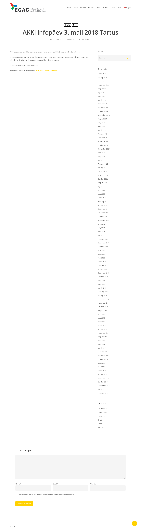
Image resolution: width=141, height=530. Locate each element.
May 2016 (101, 363)
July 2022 (101, 186)
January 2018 (102, 329)
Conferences (102, 412)
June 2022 (101, 190)
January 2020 (102, 269)
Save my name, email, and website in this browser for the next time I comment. (46, 495)
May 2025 (101, 96)
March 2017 (102, 348)
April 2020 (101, 258)
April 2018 (101, 322)
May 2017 (101, 344)
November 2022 (103, 175)
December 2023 (103, 138)
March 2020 (102, 262)
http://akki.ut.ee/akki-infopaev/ (46, 70)
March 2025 (102, 100)
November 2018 (103, 303)
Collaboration (102, 409)
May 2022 (101, 194)
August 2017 (102, 337)
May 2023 (101, 156)
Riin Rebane (57, 39)
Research (101, 427)
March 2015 (102, 389)
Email (55, 484)
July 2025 (101, 93)
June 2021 (101, 224)
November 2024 (103, 108)
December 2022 (103, 171)
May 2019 (101, 280)
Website (93, 484)
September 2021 (104, 220)
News (75, 25)
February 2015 (103, 393)
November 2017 (103, 333)
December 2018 (103, 299)
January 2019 (102, 295)
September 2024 (104, 115)
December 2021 (103, 209)
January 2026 (102, 77)
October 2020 (103, 247)
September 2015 (104, 386)
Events (67, 25)
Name (18, 484)
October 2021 (103, 216)
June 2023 (101, 153)
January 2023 (102, 168)
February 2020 (103, 265)
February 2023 (103, 164)
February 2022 (103, 201)
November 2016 (103, 356)
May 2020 (101, 254)
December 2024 (103, 104)
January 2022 (102, 205)
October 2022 (103, 179)
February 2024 (103, 134)
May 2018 (101, 318)
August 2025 (102, 89)
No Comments (83, 39)
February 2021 (103, 239)
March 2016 (102, 371)
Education (101, 416)
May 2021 (101, 228)
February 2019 (103, 292)
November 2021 (103, 213)
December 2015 (103, 378)
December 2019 (103, 273)
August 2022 (102, 183)
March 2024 (102, 130)
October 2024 (103, 111)
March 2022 (102, 198)
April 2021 (101, 232)
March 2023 (102, 160)
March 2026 (102, 74)
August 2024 (102, 119)
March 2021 (102, 235)
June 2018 (101, 314)
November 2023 (103, 141)
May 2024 (101, 123)
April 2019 (101, 284)
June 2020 (101, 250)
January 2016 (102, 374)
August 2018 (102, 310)
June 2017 (101, 340)
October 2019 (103, 277)
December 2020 (103, 243)
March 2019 (102, 288)
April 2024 (101, 126)
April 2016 (101, 367)
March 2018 (102, 325)
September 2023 (104, 149)
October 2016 (103, 359)
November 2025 (103, 85)
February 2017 (103, 352)
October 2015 (103, 382)
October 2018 (103, 307)
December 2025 (103, 81)
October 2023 (103, 145)
